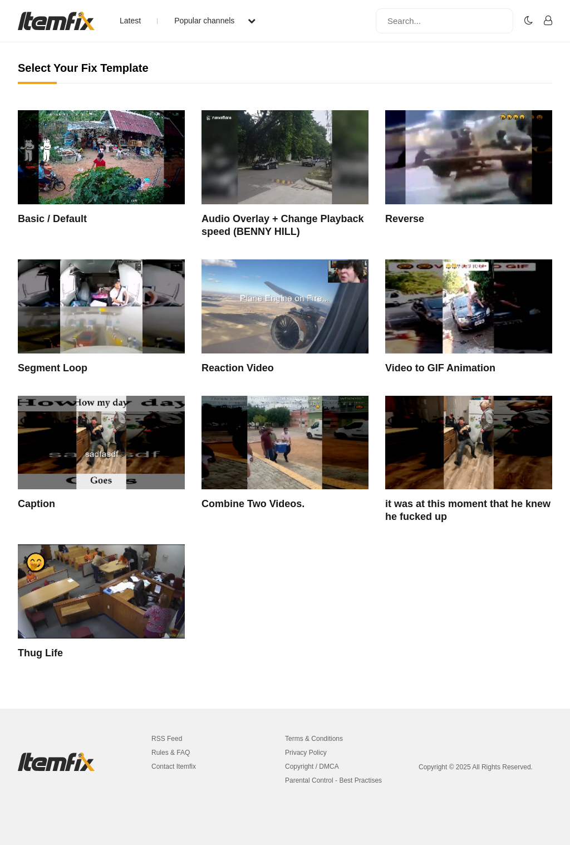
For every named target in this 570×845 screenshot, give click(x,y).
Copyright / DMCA (312, 766)
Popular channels (214, 20)
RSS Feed (166, 739)
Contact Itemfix (173, 766)
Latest (130, 20)
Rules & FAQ (170, 752)
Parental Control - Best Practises (333, 780)
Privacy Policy (306, 752)
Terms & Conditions (314, 739)
